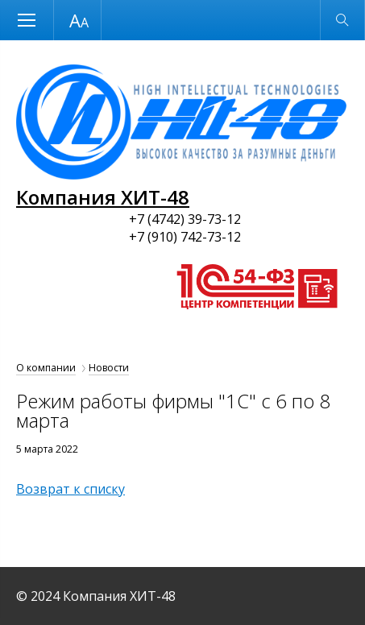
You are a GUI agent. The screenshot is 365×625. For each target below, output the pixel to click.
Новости (109, 368)
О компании (46, 368)
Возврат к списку (70, 489)
